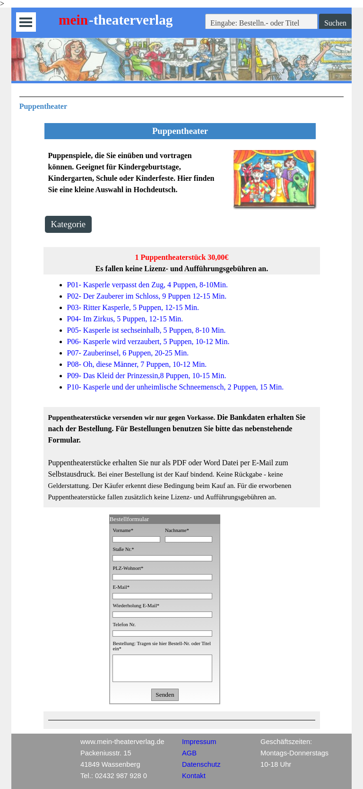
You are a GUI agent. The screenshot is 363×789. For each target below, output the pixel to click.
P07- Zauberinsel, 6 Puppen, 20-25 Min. (128, 353)
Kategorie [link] (68, 224)
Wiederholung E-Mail (135, 605)
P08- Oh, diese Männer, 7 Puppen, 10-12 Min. (137, 364)
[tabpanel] (181, 104)
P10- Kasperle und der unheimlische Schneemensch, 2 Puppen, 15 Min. (175, 387)
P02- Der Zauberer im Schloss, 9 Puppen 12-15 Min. (147, 296)
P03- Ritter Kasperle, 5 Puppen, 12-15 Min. (133, 307)
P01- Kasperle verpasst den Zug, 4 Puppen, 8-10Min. (147, 285)
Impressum (199, 741)
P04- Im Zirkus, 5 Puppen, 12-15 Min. (125, 319)
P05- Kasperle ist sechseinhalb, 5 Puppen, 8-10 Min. (146, 330)
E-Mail (121, 587)
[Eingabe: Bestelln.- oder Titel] (261, 23)
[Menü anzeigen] (25, 22)
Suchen (335, 23)
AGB (189, 753)
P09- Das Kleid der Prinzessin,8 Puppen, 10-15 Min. (146, 376)
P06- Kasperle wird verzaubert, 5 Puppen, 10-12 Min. (148, 341)
